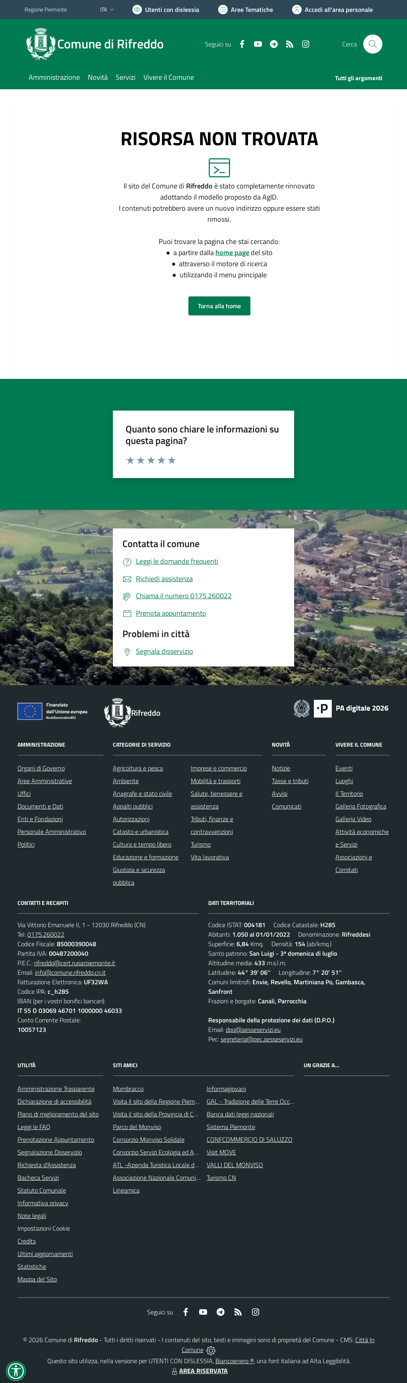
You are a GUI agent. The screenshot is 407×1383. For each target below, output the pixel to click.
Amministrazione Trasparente (56, 1088)
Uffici (24, 793)
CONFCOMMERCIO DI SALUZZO (250, 1139)
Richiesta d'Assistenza (46, 1165)
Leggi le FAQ (33, 1126)
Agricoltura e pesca (138, 768)
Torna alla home (219, 306)
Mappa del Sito (37, 1279)
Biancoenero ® (234, 1361)
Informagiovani (226, 1088)
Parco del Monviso (137, 1126)
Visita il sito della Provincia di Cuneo (160, 1114)
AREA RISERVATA (199, 1370)
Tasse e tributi (290, 781)
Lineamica (126, 1190)
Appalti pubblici (133, 806)
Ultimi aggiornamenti (45, 1253)
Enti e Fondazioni (40, 819)
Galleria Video (353, 819)
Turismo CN (221, 1177)
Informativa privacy (42, 1203)
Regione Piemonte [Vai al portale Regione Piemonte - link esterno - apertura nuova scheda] (46, 9)
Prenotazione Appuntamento (55, 1139)
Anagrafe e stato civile (142, 793)
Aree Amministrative (44, 781)
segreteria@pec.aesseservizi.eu (261, 1039)
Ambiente (126, 781)
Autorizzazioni (131, 819)
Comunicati (286, 806)
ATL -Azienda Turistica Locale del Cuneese (168, 1165)
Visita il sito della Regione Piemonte (160, 1101)
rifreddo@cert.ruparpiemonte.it (74, 963)
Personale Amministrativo (51, 831)
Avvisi (279, 793)
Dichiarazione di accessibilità (54, 1101)
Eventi (344, 768)
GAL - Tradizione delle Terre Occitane (255, 1101)
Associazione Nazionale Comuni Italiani (164, 1177)
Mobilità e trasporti (215, 781)
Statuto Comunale (41, 1190)
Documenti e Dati (40, 806)
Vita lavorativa (210, 857)
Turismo (201, 844)
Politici (26, 844)
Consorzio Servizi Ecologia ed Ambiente (164, 1152)
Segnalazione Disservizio (49, 1152)
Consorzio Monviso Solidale (148, 1139)
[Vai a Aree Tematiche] (246, 9)
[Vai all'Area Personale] (332, 9)
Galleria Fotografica (360, 806)
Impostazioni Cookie (43, 1228)
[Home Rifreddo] (99, 44)
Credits (26, 1241)
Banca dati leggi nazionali (240, 1114)
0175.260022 (45, 934)
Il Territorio (349, 793)
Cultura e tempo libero (142, 844)
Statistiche (31, 1266)
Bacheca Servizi (38, 1177)
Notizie (281, 768)
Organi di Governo (41, 768)
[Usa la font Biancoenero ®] (166, 9)
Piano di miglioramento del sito (58, 1114)
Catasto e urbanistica (141, 831)
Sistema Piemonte (231, 1126)
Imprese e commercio (219, 768)
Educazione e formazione (145, 857)
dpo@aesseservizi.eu (253, 1029)
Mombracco (128, 1088)
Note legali (31, 1215)
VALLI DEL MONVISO (235, 1165)
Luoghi (344, 781)
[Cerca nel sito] (372, 44)
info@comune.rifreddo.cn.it (70, 972)
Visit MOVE (221, 1152)
